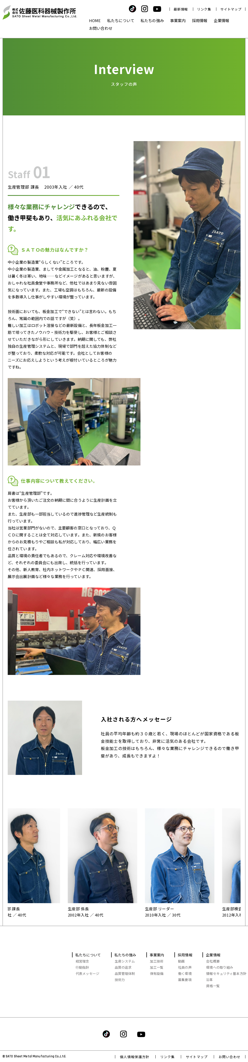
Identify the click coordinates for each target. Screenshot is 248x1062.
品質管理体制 (125, 973)
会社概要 (213, 961)
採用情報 (200, 20)
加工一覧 (157, 967)
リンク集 (204, 9)
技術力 (120, 979)
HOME (95, 20)
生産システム (125, 961)
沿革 (209, 979)
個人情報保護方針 (134, 1056)
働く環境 (185, 973)
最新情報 (181, 9)
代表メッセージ (87, 973)
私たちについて (120, 20)
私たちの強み (152, 20)
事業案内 (178, 20)
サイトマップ (230, 9)
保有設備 (157, 973)
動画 (181, 961)
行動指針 (82, 967)
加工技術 (157, 961)
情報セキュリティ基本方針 (226, 973)
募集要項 (185, 979)
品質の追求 (123, 967)
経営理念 (82, 961)
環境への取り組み (219, 967)
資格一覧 (213, 985)
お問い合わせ (100, 28)
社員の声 (185, 967)
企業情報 (221, 20)
